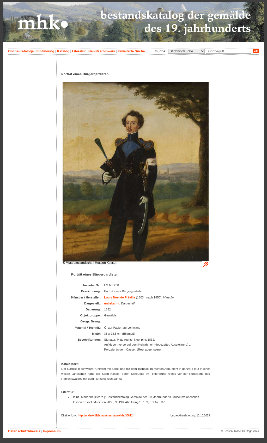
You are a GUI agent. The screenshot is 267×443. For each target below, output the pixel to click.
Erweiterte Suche (131, 51)
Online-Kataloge (21, 51)
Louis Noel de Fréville (119, 297)
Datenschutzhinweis (24, 431)
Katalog (63, 51)
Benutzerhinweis (101, 51)
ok (256, 51)
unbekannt (111, 303)
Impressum (51, 431)
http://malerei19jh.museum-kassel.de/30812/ (105, 415)
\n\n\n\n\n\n (186, 51)
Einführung (45, 51)
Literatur (79, 51)
